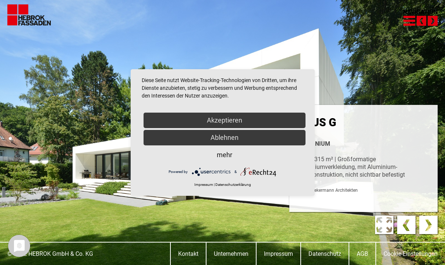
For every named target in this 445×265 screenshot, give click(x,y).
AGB (362, 253)
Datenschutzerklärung (233, 185)
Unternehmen (231, 253)
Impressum (278, 253)
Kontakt (188, 253)
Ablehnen (225, 137)
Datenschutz (324, 253)
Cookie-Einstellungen (411, 253)
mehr (224, 155)
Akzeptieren (224, 120)
